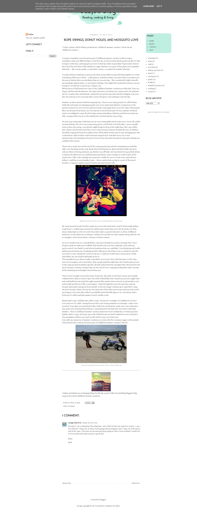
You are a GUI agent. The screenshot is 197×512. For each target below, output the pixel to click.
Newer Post (67, 483)
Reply (70, 442)
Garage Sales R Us (74, 423)
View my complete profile (35, 38)
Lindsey (65, 393)
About (151, 44)
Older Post (136, 483)
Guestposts (71, 406)
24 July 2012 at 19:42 (89, 423)
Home (151, 41)
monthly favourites (155, 86)
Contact (152, 47)
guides (150, 80)
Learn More (148, 6)
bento (150, 61)
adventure (152, 58)
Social (150, 92)
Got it (159, 6)
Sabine (30, 34)
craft (149, 64)
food (149, 73)
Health (150, 82)
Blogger (103, 500)
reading (151, 89)
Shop (151, 50)
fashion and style (154, 70)
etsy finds (151, 67)
